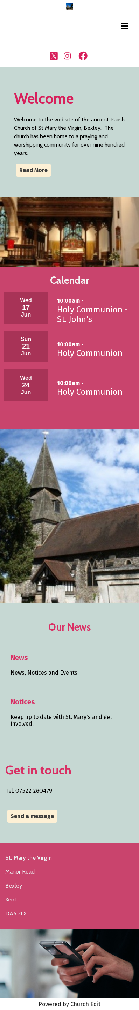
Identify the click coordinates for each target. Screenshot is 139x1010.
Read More (33, 170)
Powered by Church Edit (69, 1004)
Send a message (32, 816)
